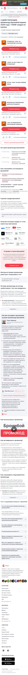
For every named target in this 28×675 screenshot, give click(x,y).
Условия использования (7, 671)
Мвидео (4, 610)
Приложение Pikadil (8, 655)
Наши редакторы (7, 333)
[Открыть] (23, 4)
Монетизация (5, 638)
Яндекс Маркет (6, 614)
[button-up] (3, 57)
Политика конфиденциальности (9, 672)
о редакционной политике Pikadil (16, 356)
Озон (3, 616)
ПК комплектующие (7, 595)
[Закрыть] (1, 3)
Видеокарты (5, 597)
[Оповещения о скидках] (20, 8)
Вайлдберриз (5, 619)
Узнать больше (16, 16)
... (7, 11)
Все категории (6, 601)
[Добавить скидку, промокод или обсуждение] (26, 8)
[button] (8, 8)
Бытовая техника (6, 592)
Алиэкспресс (5, 608)
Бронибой (20, 37)
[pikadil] (4, 8)
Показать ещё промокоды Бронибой (14, 142)
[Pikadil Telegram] (8, 650)
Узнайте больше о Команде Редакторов (14, 395)
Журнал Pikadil (5, 632)
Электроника (5, 588)
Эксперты (4, 640)
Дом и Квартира (6, 590)
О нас (3, 627)
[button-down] (9, 57)
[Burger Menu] (2, 8)
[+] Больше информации (20, 57)
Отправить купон (14, 265)
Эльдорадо (5, 612)
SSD (3, 599)
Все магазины (6, 621)
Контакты (4, 643)
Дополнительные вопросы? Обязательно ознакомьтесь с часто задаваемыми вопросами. (13, 180)
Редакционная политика (8, 636)
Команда (4, 630)
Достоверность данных (8, 634)
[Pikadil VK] (3, 650)
